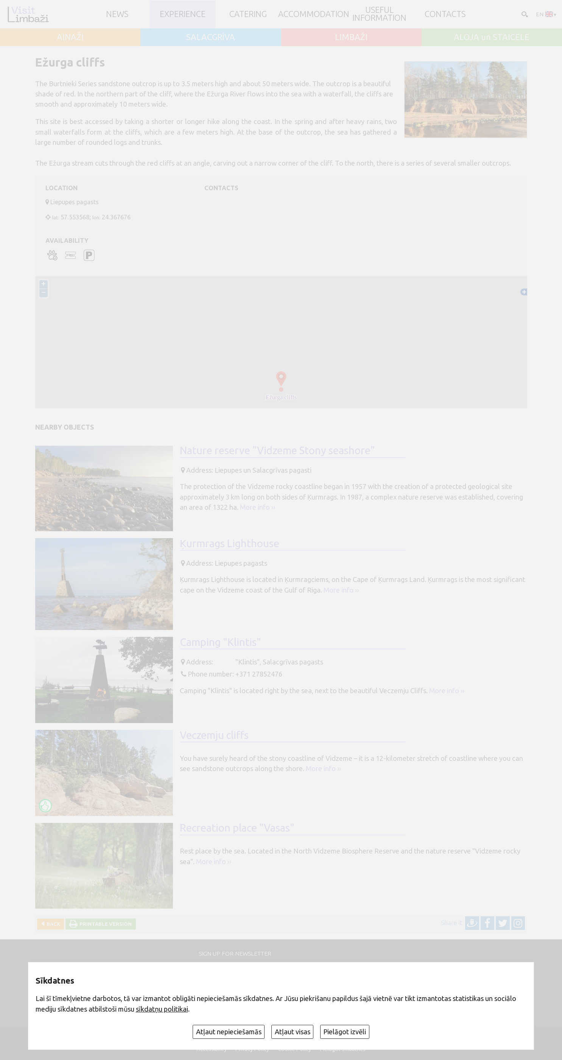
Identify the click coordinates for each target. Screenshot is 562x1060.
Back (52, 924)
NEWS (117, 14)
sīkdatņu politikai (162, 1009)
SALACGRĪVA (210, 37)
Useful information (379, 14)
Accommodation (313, 14)
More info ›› (257, 507)
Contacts (445, 14)
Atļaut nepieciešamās (229, 1031)
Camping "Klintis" (220, 642)
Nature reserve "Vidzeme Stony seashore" (277, 450)
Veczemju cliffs (214, 735)
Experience (182, 14)
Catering (248, 14)
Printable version (104, 924)
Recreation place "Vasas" (237, 828)
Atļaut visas (292, 1031)
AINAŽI (70, 37)
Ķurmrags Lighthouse (229, 543)
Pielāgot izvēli (344, 1031)
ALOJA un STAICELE (491, 37)
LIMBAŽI (351, 37)
